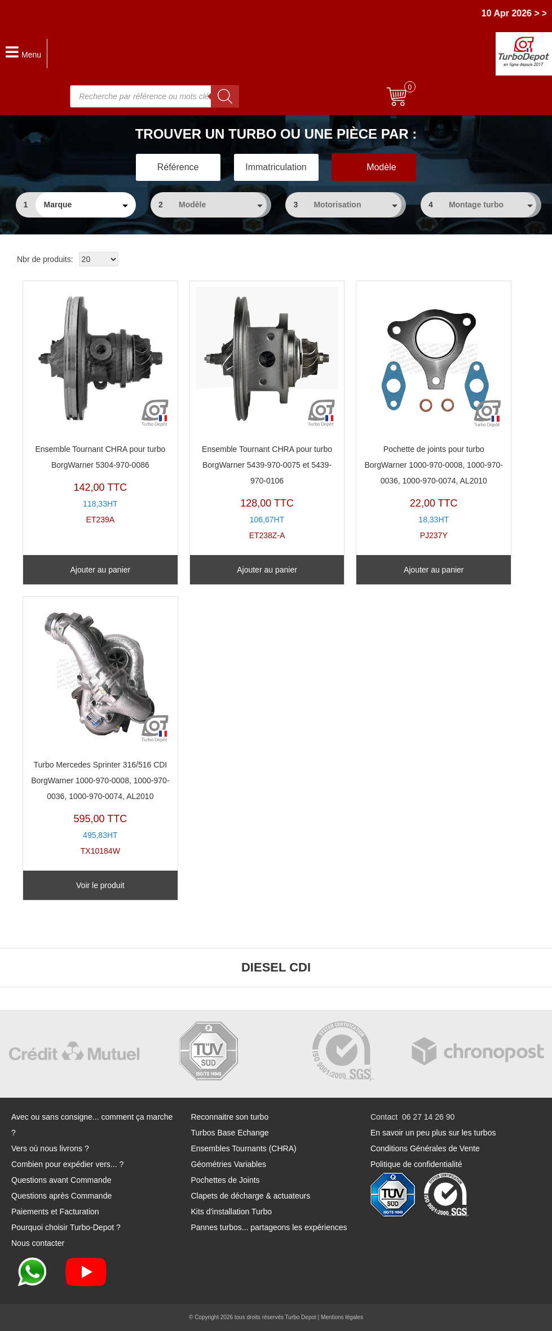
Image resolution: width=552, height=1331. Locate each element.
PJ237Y (433, 413)
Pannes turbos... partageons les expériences (269, 1227)
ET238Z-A (267, 413)
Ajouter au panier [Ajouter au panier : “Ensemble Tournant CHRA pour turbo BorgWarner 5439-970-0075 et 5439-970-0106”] (267, 569)
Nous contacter (37, 1243)
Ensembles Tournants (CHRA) (243, 1148)
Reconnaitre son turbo (229, 1116)
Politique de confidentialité (416, 1164)
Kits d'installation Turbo (231, 1211)
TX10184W (100, 728)
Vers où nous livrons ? (50, 1148)
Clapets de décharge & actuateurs (250, 1195)
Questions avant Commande (61, 1179)
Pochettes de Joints (225, 1179)
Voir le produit (100, 885)
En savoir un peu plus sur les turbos (433, 1132)
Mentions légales (342, 1317)
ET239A (100, 405)
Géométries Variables (228, 1164)
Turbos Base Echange (229, 1132)
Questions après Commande (61, 1195)
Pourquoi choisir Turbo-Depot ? (66, 1227)
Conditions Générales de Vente (425, 1148)
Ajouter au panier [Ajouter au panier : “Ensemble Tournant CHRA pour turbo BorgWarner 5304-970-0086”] (100, 569)
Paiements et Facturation (55, 1211)
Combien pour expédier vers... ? (67, 1164)
